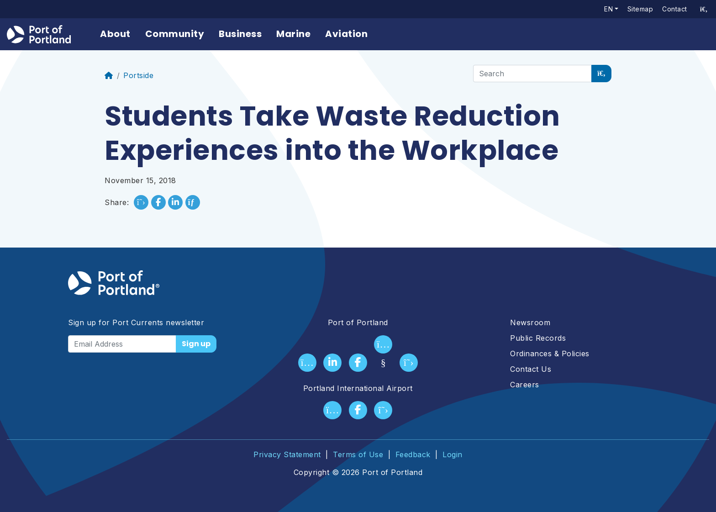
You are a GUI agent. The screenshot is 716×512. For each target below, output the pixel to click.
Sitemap (640, 9)
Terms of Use (358, 454)
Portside (138, 75)
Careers (524, 384)
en (608, 9)
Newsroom (530, 322)
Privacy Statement (287, 454)
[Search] (532, 73)
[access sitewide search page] (703, 9)
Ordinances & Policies (550, 353)
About (115, 33)
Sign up (196, 343)
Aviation (346, 33)
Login (452, 454)
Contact (674, 9)
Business (240, 33)
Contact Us (530, 369)
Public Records (538, 338)
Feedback (413, 454)
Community (175, 33)
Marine (293, 33)
